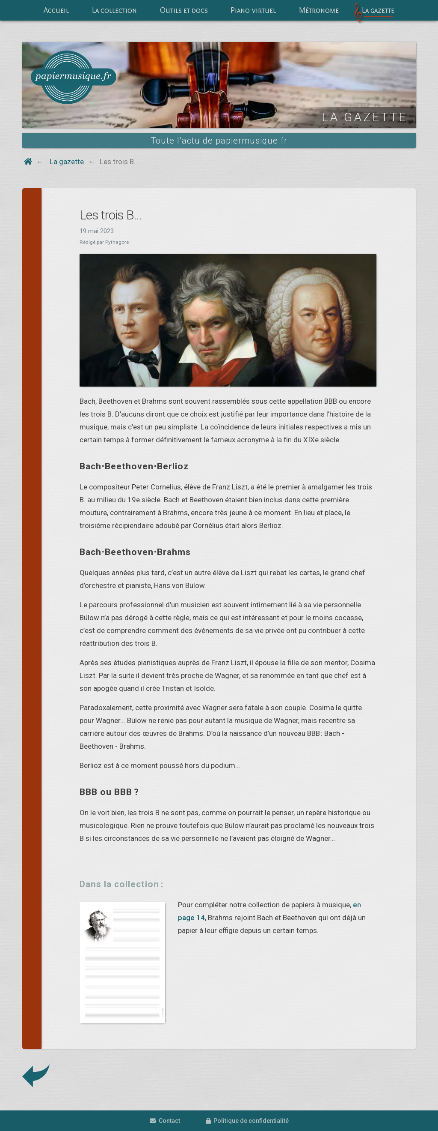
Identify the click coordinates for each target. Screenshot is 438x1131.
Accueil (56, 10)
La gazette (378, 10)
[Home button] (28, 161)
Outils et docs (184, 10)
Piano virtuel (253, 10)
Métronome (319, 10)
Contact (165, 1120)
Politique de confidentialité (247, 1120)
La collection (114, 10)
